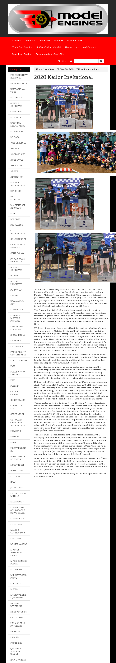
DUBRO (14, 276)
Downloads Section (21, 54)
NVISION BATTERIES (16, 604)
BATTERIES (16, 97)
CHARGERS (16, 112)
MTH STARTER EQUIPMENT (18, 596)
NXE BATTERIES (18, 612)
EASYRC (14, 295)
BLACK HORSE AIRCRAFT (17, 206)
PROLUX (14, 637)
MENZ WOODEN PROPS (18, 576)
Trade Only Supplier (22, 47)
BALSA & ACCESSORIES (17, 183)
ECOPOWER (16, 310)
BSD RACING (16, 225)
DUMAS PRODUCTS (16, 282)
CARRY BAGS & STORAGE (18, 246)
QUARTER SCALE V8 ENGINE (15, 651)
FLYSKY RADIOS (18, 360)
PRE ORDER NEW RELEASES (19, 76)
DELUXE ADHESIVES (16, 268)
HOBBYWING (17, 470)
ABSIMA (14, 148)
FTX (12, 380)
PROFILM (15, 631)
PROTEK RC (16, 643)
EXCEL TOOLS (17, 335)
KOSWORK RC (17, 519)
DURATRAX (16, 290)
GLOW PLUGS (17, 400)
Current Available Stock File (50, 54)
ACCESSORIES (17, 154)
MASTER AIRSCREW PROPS (16, 552)
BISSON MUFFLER (15, 198)
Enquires (58, 40)
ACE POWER (16, 160)
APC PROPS (16, 165)
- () (62, 61)
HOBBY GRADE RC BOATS (17, 457)
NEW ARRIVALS (18, 83)
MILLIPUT (15, 583)
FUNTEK (14, 386)
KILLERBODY (17, 502)
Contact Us (44, 40)
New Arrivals (71, 47)
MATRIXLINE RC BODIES (18, 562)
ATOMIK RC (16, 177)
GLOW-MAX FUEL (17, 407)
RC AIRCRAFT (17, 131)
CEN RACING (17, 253)
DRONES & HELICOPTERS (17, 124)
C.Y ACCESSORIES (17, 231)
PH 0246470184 (74, 40)
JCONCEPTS (16, 488)
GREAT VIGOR (17, 414)
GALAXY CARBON (15, 392)
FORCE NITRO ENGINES (17, 373)
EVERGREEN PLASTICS (16, 327)
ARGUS (14, 171)
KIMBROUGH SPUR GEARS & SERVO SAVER (17, 510)
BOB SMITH (16, 219)
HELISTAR (15, 431)
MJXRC (14, 589)
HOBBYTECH (17, 465)
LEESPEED (15, 538)
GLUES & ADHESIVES (16, 104)
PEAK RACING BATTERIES (17, 624)
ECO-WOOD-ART (17, 302)
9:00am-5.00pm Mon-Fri (49, 47)
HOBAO (14, 442)
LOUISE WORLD (18, 544)
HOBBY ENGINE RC (18, 449)
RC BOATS (15, 117)
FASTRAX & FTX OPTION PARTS (18, 353)
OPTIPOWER (17, 617)
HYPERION (15, 476)
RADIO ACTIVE (18, 660)
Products (16, 40)
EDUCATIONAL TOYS (18, 90)
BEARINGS (15, 191)
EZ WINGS (15, 341)
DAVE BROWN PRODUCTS (17, 260)
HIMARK (14, 437)
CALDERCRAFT (18, 239)
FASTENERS (16, 346)
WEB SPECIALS (18, 143)
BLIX (12, 213)
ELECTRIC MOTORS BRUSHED (15, 318)
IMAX (13, 482)
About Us (30, 40)
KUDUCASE (16, 524)
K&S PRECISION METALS (18, 494)
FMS (12, 366)
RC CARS (15, 137)
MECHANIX (16, 569)
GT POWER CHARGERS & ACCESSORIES (17, 422)
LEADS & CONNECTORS (18, 531)
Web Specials (89, 47)
